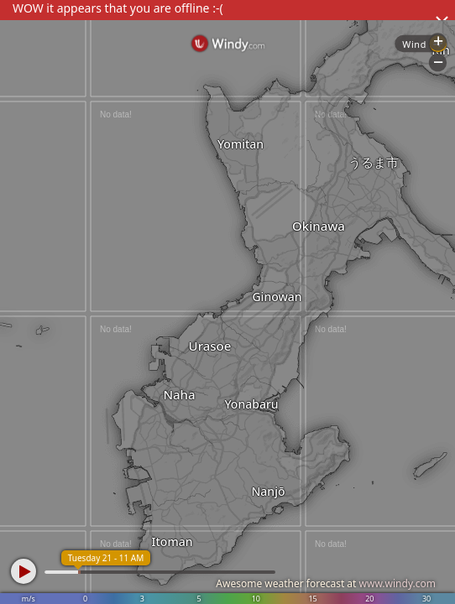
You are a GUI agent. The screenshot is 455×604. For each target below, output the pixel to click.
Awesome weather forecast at (326, 583)
